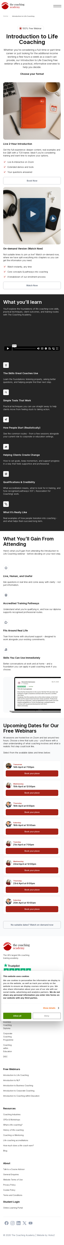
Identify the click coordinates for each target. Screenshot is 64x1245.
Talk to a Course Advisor (14, 1169)
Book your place (32, 773)
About (6, 1163)
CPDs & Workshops (11, 1119)
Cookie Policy (9, 1190)
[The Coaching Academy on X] (24, 1224)
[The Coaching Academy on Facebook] (6, 1224)
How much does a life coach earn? (18, 1145)
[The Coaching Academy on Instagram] (12, 1224)
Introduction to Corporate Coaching (18, 1091)
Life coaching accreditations (15, 1140)
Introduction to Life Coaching (16, 1075)
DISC (5, 1056)
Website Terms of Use (13, 1179)
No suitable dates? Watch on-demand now (32, 924)
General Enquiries (11, 1174)
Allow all (17, 1016)
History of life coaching (13, 1130)
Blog (5, 1151)
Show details (49, 1008)
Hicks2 (51, 1235)
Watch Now (32, 285)
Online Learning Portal (13, 1208)
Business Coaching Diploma (7, 1025)
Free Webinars (11, 1069)
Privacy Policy (9, 1185)
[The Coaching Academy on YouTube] (30, 1224)
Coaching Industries (12, 1114)
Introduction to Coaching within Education (21, 1096)
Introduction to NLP (11, 1080)
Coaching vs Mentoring (13, 1135)
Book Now (32, 180)
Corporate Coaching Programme (8, 1036)
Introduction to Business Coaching (18, 1085)
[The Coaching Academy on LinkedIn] (18, 1224)
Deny (46, 1016)
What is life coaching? (13, 1125)
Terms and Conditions (12, 1195)
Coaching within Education (7, 1048)
